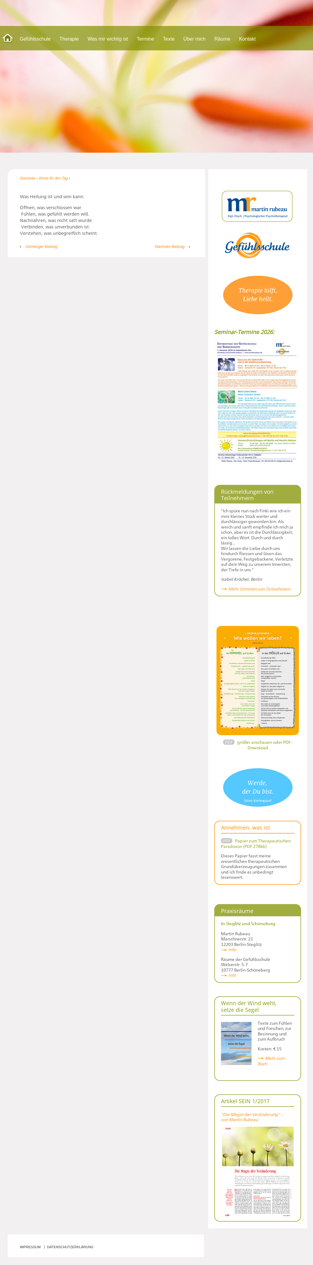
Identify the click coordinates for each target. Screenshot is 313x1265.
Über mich (194, 39)
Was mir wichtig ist (108, 39)
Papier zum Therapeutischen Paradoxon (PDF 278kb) (256, 843)
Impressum (30, 1247)
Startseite (27, 178)
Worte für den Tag (53, 178)
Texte (169, 39)
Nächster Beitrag (170, 246)
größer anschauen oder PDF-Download (264, 745)
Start (7, 38)
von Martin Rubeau (239, 1119)
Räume (222, 39)
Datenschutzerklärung (70, 1247)
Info (232, 949)
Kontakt (247, 39)
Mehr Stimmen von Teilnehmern (259, 588)
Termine (145, 39)
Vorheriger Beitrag (41, 246)
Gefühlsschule (35, 39)
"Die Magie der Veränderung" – (252, 1114)
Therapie (69, 39)
